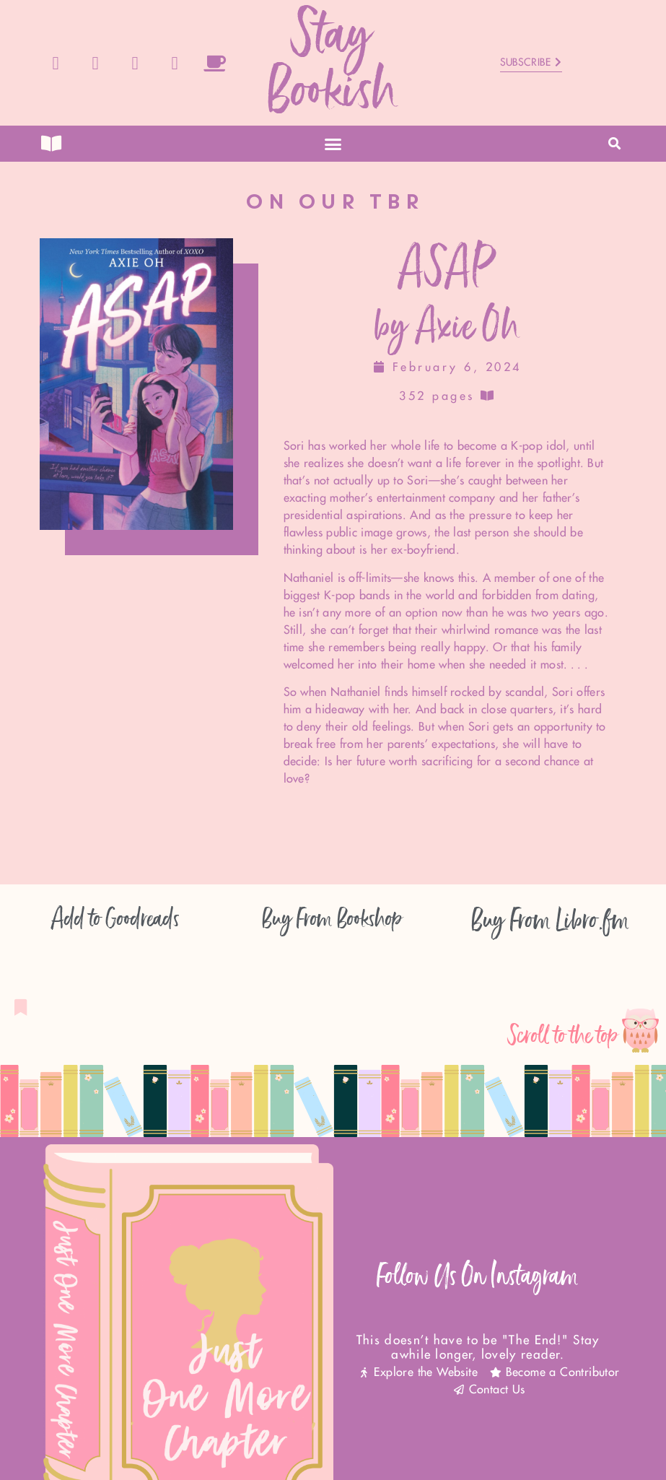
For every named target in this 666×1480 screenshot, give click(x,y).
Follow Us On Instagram (478, 1276)
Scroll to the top (563, 1035)
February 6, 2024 (448, 367)
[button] (333, 143)
